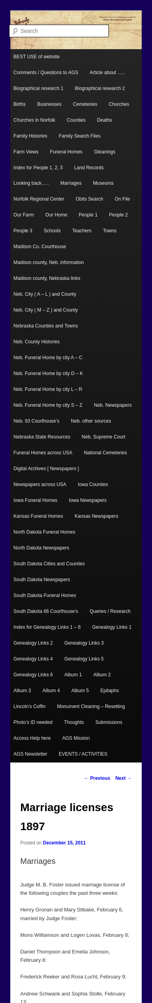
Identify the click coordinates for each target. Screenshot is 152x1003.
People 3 (22, 231)
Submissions (108, 722)
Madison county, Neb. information (48, 262)
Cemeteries (85, 104)
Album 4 (51, 690)
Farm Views (25, 152)
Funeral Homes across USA (42, 453)
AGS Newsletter (30, 754)
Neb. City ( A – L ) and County (44, 294)
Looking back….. (31, 183)
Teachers (81, 231)
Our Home (56, 215)
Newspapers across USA (39, 484)
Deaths (104, 120)
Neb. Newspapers (112, 405)
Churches (119, 104)
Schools (52, 231)
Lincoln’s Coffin (29, 706)
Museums (103, 183)
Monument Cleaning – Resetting (91, 706)
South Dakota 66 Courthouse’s (45, 611)
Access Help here (32, 738)
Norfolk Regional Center (38, 199)
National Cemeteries (105, 453)
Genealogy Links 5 (84, 659)
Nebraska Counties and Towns (45, 326)
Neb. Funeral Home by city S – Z (47, 405)
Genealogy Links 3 (84, 643)
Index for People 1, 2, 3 (38, 167)
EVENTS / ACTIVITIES (83, 754)
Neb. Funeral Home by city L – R (47, 389)
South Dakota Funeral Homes (44, 595)
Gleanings (104, 152)
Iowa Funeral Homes (35, 500)
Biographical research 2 (100, 88)
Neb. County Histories (36, 342)
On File (122, 199)
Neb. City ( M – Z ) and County (45, 310)
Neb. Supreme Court (103, 437)
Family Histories (30, 136)
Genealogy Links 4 (33, 659)
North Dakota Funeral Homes (44, 532)
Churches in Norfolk (34, 120)
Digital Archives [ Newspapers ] (46, 468)
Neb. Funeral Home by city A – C (47, 357)
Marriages (71, 183)
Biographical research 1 (38, 88)
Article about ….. (107, 72)
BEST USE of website (36, 56)
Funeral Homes (66, 152)
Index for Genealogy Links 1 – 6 (46, 627)
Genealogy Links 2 (33, 643)
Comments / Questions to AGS (45, 72)
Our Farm (23, 215)
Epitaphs (109, 690)
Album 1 (73, 675)
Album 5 (80, 690)
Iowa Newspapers (87, 500)
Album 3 (22, 690)
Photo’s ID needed (33, 722)
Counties (76, 120)
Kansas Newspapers (96, 516)
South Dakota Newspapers (41, 579)
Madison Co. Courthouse (39, 246)
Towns (109, 231)
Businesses (49, 104)
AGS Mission (75, 738)
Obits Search (89, 199)
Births (19, 104)
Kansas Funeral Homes (38, 516)
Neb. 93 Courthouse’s (36, 421)
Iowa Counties (93, 484)
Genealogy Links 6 (33, 675)
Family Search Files (80, 136)
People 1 (88, 215)
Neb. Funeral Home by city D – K (48, 373)
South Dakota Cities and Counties (49, 564)
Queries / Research (109, 611)
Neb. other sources (91, 421)
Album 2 (102, 675)
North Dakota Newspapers (41, 548)
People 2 (118, 215)
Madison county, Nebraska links (46, 278)
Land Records (89, 167)
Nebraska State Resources (41, 437)
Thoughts (74, 722)
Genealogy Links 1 (111, 627)
